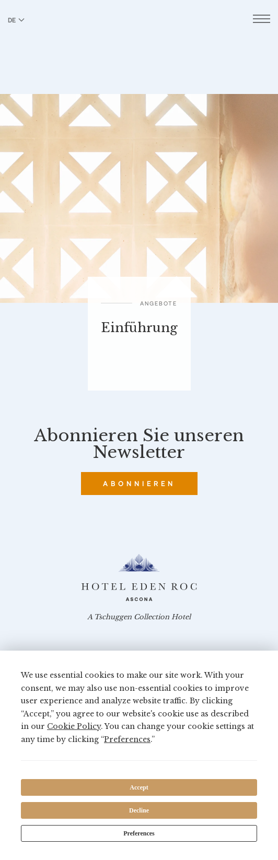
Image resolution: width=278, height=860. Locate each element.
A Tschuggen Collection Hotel (139, 617)
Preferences (139, 833)
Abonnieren (139, 483)
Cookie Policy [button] (74, 726)
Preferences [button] (127, 739)
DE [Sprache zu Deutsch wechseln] (16, 19)
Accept (139, 787)
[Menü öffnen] (261, 20)
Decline (139, 810)
